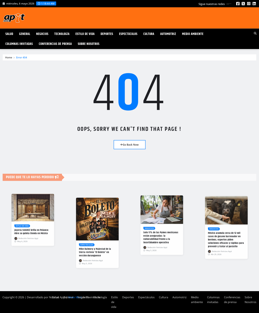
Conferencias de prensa (55, 44)
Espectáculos (128, 34)
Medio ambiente (193, 34)
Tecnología (62, 34)
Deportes (107, 34)
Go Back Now (130, 144)
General (24, 34)
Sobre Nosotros (88, 44)
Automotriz (168, 34)
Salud (9, 34)
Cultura (148, 34)
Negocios (42, 34)
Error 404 (21, 59)
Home (8, 59)
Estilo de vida (85, 34)
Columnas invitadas (19, 44)
